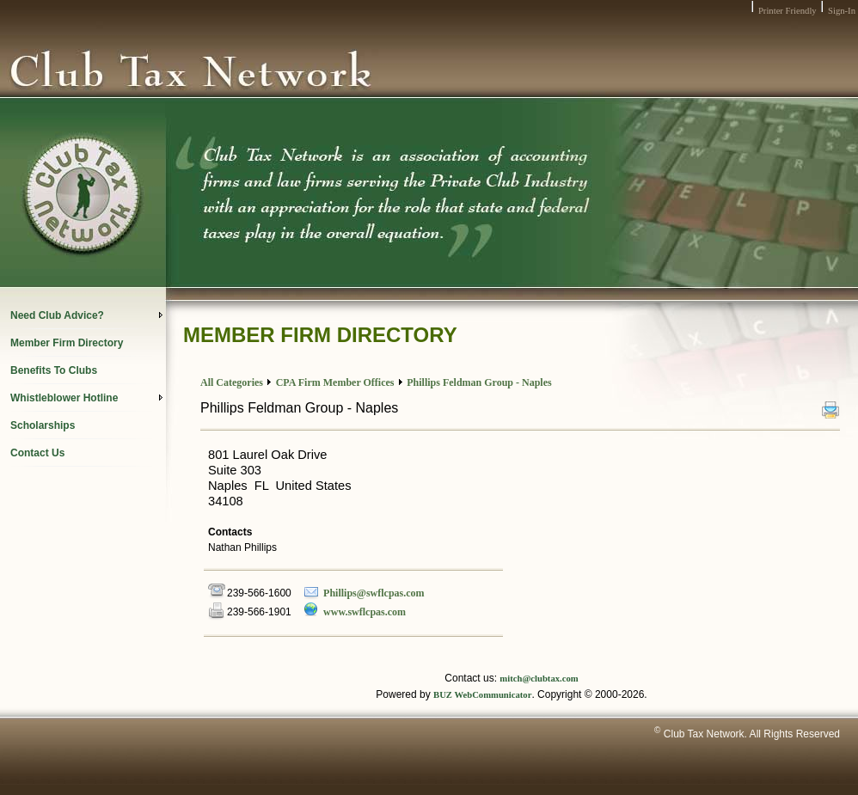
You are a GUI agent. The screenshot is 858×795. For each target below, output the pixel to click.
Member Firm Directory (66, 343)
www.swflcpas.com (364, 612)
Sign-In (841, 10)
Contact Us (37, 453)
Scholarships (42, 425)
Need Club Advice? (86, 315)
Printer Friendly (787, 10)
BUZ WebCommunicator (482, 695)
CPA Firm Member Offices (335, 382)
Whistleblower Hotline (86, 398)
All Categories (231, 382)
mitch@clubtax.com (538, 678)
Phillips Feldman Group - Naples (479, 382)
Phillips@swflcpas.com (374, 593)
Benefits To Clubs (53, 370)
